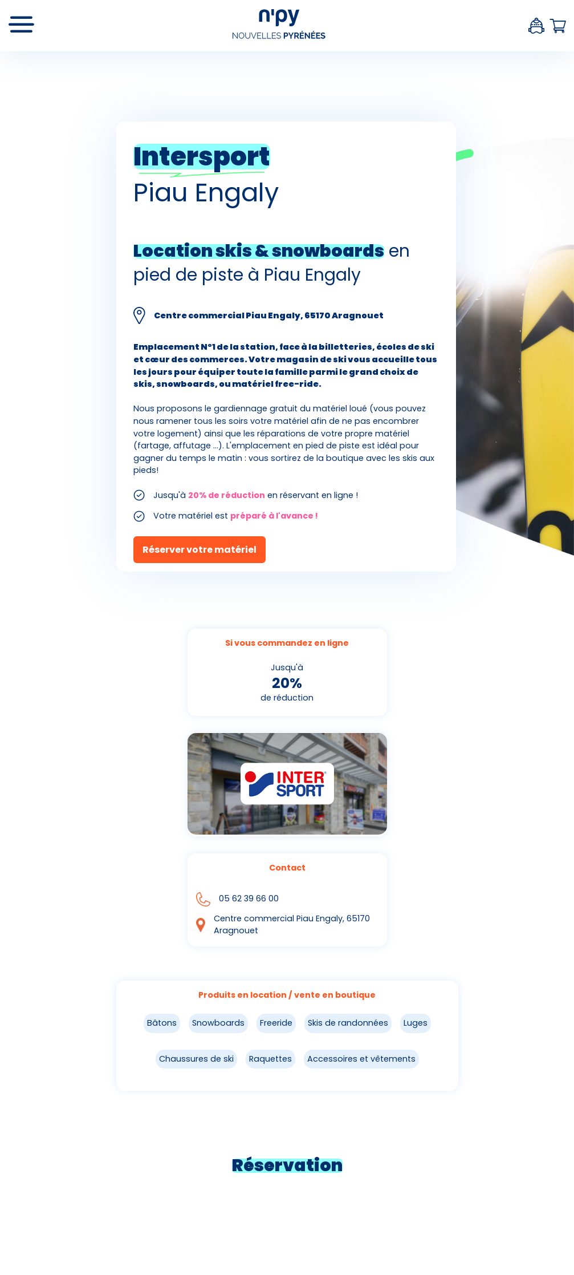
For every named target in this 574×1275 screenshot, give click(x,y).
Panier (557, 26)
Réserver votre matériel (200, 549)
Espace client (536, 26)
